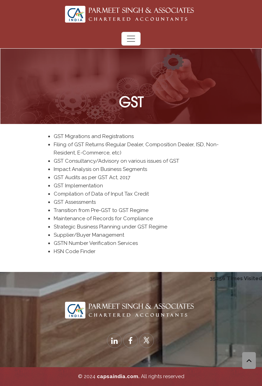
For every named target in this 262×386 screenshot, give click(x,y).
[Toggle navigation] (131, 39)
